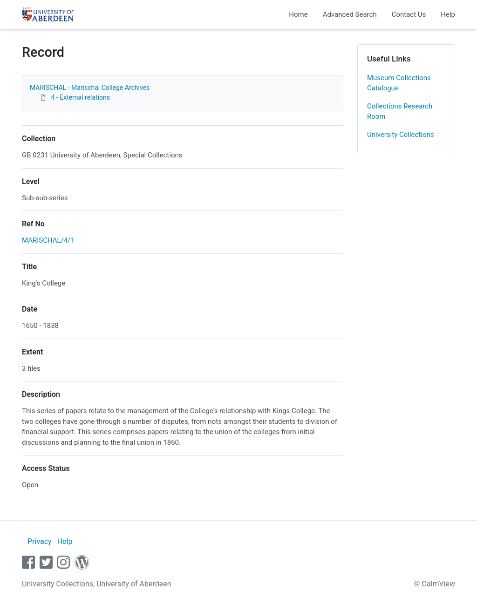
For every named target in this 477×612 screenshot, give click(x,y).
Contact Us (409, 14)
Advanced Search (350, 14)
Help (448, 14)
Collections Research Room (399, 111)
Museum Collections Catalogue (399, 83)
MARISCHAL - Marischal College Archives (90, 87)
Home (298, 14)
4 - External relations (80, 97)
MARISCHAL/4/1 (48, 240)
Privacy (39, 541)
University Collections (400, 134)
